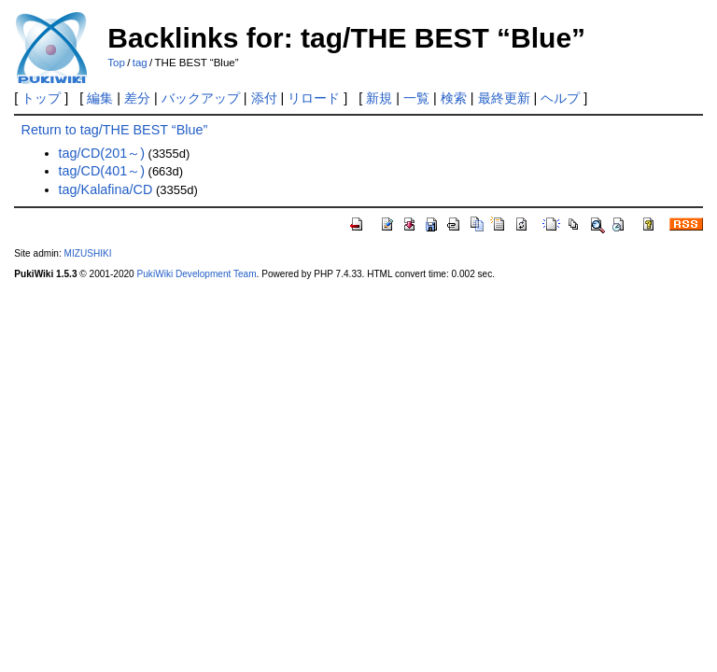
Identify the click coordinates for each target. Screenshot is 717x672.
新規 (379, 98)
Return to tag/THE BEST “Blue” (114, 129)
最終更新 (504, 98)
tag (140, 62)
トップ (41, 98)
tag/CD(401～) (102, 170)
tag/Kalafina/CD (106, 189)
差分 (137, 98)
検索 (454, 98)
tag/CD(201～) (102, 153)
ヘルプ (560, 98)
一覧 (416, 98)
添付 (264, 98)
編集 (100, 98)
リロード (314, 98)
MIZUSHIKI (88, 253)
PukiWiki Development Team (197, 274)
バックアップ (201, 98)
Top (116, 62)
